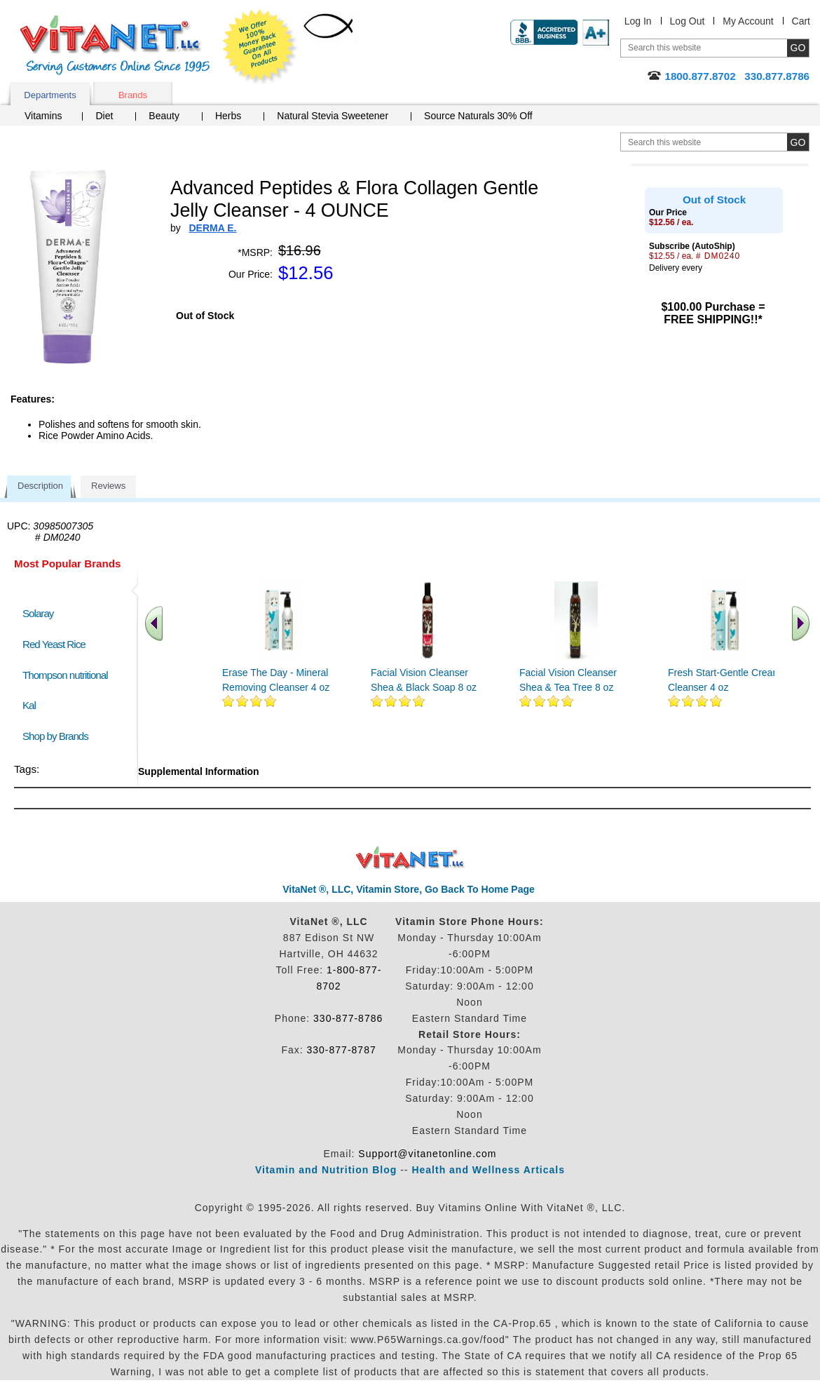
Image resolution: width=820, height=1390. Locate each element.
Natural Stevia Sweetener (332, 115)
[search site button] (798, 142)
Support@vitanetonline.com (427, 1153)
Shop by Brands (58, 736)
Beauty (164, 115)
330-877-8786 (348, 1018)
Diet (104, 115)
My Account (748, 21)
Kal (29, 705)
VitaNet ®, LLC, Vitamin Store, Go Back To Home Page (408, 889)
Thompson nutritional (65, 675)
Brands (132, 95)
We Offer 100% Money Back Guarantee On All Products (260, 47)
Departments (50, 95)
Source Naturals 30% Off (478, 115)
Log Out (687, 21)
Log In (638, 21)
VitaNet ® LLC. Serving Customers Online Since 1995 (115, 45)
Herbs (228, 115)
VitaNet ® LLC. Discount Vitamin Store (410, 858)
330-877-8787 (341, 1049)
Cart (801, 21)
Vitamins (43, 115)
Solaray (37, 613)
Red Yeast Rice (54, 644)
